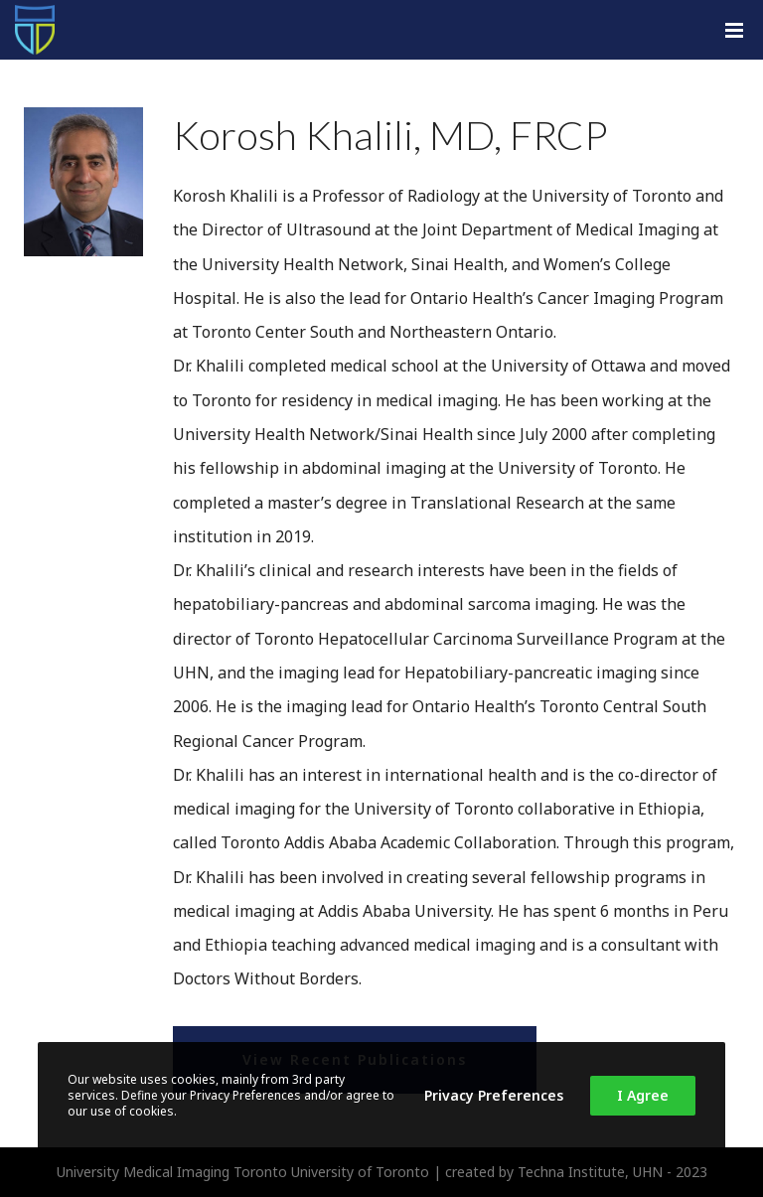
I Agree (643, 1095)
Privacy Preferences (493, 1095)
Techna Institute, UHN (590, 1171)
